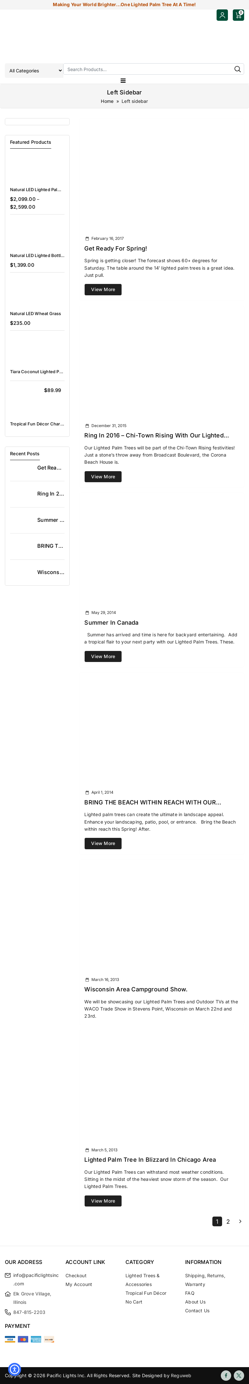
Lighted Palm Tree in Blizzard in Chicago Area (150, 1159)
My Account (78, 1284)
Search (237, 69)
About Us (195, 1301)
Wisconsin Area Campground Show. (135, 989)
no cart (133, 1301)
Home (107, 101)
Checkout (76, 1275)
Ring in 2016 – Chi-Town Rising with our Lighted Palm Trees (153, 435)
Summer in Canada (111, 622)
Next (239, 1221)
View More (103, 289)
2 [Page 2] (228, 1221)
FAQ (190, 1293)
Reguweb (181, 1375)
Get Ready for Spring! (115, 248)
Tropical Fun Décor (146, 1293)
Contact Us (197, 1310)
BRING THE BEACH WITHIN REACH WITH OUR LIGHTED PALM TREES (150, 802)
